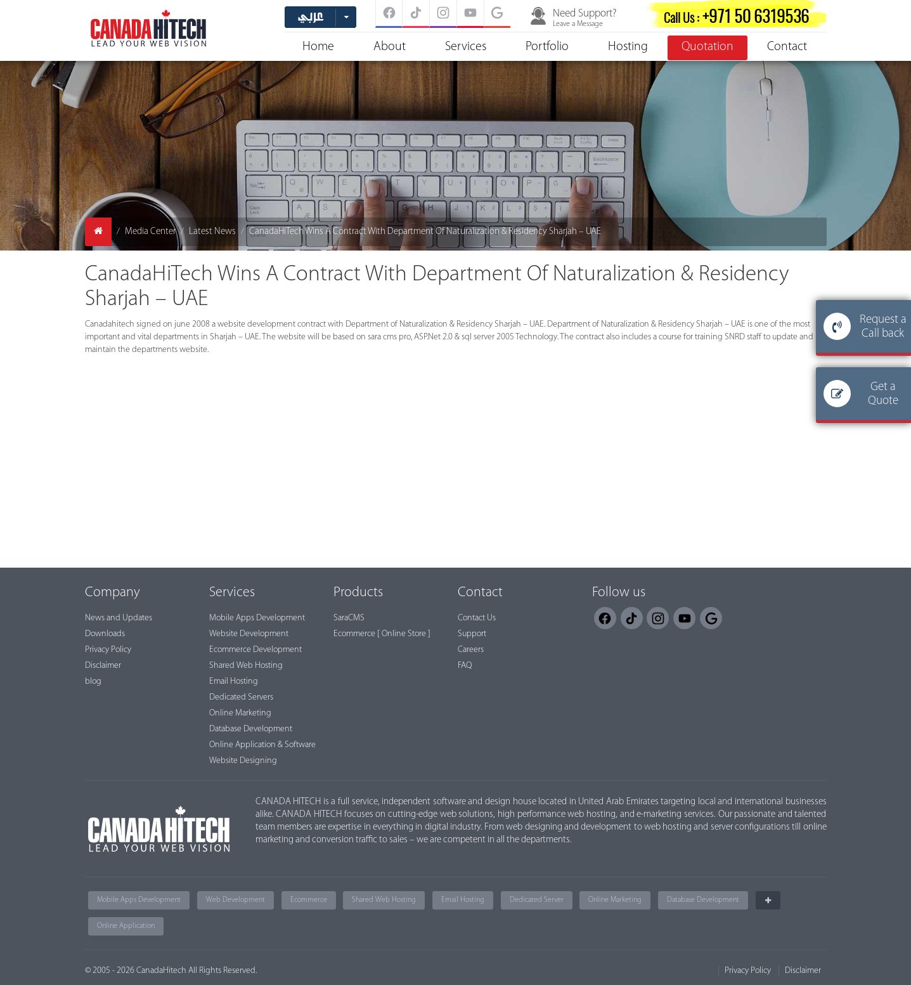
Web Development (235, 900)
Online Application (126, 926)
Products (358, 592)
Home (318, 47)
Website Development (248, 634)
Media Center (150, 232)
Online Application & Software (262, 745)
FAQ (465, 665)
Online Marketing (240, 713)
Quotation (707, 47)
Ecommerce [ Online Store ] (381, 634)
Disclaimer (103, 665)
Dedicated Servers (241, 697)
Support (472, 634)
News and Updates (118, 618)
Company (112, 592)
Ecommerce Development (255, 650)
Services (465, 47)
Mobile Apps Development (257, 618)
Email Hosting (233, 681)
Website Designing (243, 761)
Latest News (212, 232)
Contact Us (477, 618)
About (389, 47)
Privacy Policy (108, 650)
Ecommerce (308, 900)
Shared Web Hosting (246, 665)
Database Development (250, 729)
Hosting (628, 47)
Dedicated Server (537, 900)
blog (93, 681)
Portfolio (547, 47)
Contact (787, 47)
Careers (471, 650)
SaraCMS (349, 618)
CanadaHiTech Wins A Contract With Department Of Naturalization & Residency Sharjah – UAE (425, 232)
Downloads (105, 634)
